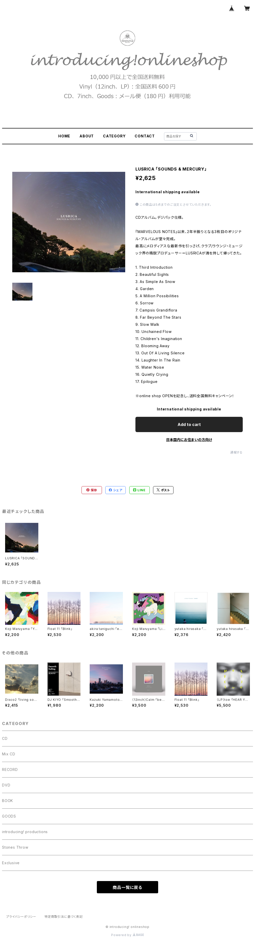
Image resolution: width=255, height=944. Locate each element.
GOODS (9, 816)
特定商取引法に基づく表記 (63, 917)
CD (5, 738)
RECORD (10, 769)
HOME (64, 136)
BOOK (7, 800)
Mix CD (8, 754)
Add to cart (189, 424)
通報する (236, 452)
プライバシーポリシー (21, 917)
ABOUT (86, 136)
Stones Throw (15, 847)
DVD (6, 785)
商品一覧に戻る (127, 887)
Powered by (127, 935)
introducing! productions (25, 832)
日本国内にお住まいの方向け (189, 439)
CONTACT (145, 136)
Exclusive (11, 863)
